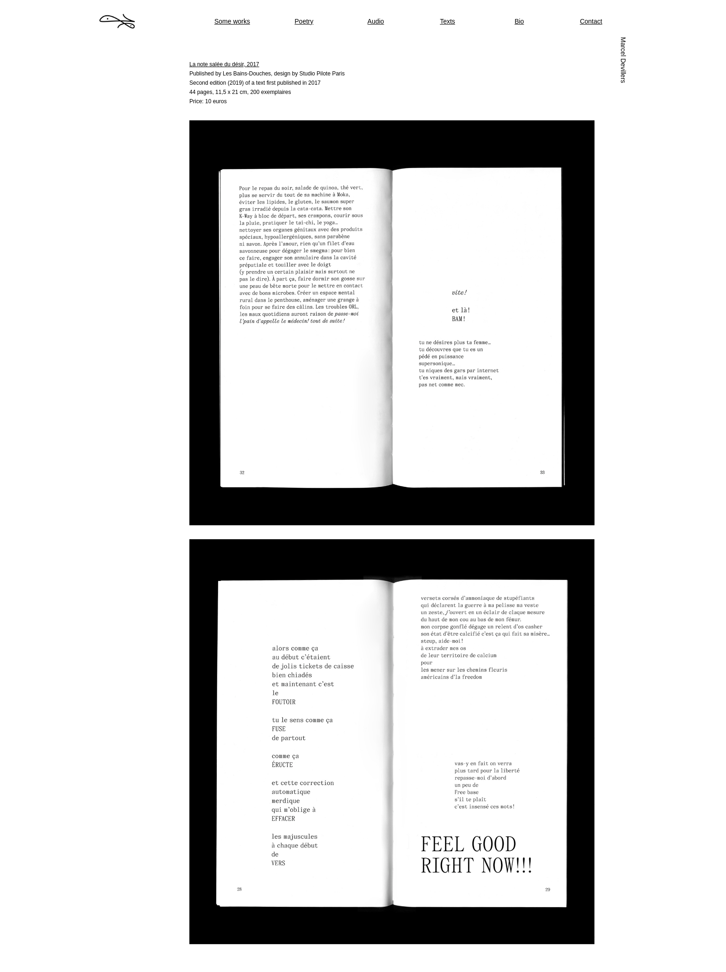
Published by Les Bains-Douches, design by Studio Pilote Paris (267, 73)
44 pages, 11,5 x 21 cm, (219, 92)
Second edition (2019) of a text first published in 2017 (255, 83)
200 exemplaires (270, 92)
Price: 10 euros (208, 101)
